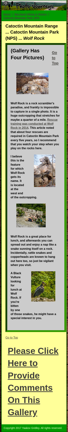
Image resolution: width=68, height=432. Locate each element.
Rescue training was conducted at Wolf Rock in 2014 (34, 124)
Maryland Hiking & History (30, 14)
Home (7, 14)
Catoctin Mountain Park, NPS (21, 17)
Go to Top (55, 57)
